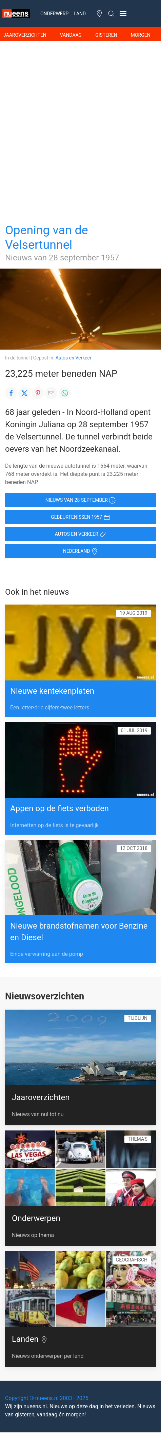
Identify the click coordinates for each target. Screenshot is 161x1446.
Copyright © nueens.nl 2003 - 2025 (46, 1398)
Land (80, 13)
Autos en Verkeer (74, 357)
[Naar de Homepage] (15, 13)
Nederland (80, 551)
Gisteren (106, 35)
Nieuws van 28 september (80, 500)
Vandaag (71, 35)
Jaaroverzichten (24, 35)
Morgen (140, 35)
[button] (123, 13)
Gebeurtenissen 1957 (80, 517)
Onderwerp (54, 13)
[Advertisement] (80, 125)
